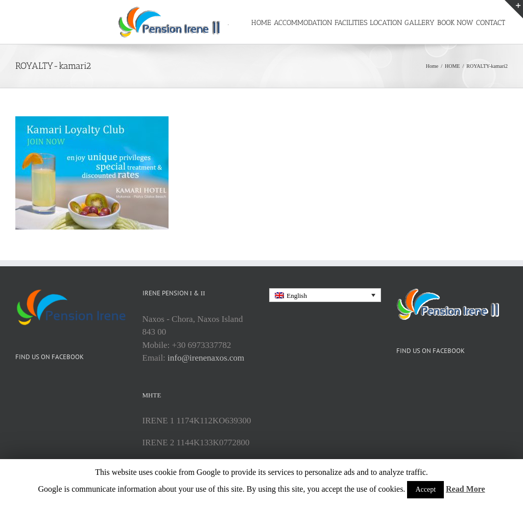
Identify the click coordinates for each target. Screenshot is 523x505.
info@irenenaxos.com (206, 389)
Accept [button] (425, 489)
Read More (465, 489)
